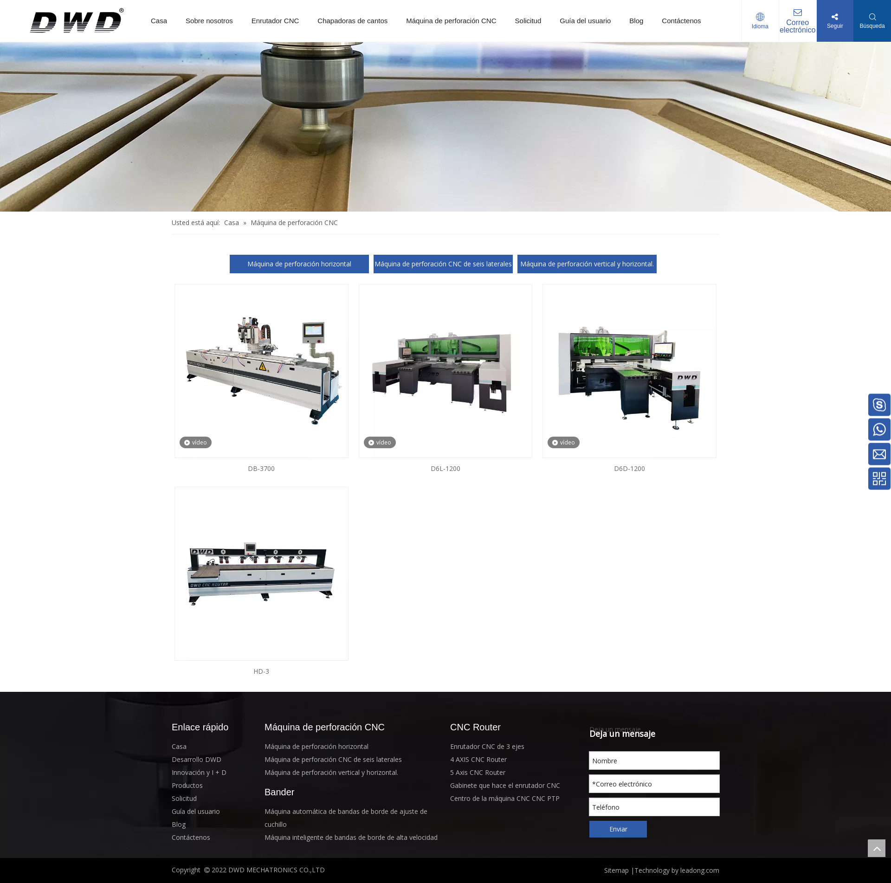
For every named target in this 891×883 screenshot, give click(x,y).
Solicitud (528, 21)
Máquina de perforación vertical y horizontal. (587, 263)
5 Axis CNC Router (477, 772)
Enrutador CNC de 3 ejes (487, 746)
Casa (159, 21)
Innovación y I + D (199, 772)
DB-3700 (261, 468)
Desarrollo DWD (196, 759)
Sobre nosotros (209, 21)
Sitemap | (619, 870)
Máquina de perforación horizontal (299, 263)
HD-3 (261, 671)
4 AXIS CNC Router (478, 759)
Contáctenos (681, 21)
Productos (187, 785)
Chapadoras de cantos (352, 21)
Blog (636, 21)
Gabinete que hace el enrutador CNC (505, 785)
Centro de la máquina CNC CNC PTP (505, 798)
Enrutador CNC (275, 21)
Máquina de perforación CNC (451, 21)
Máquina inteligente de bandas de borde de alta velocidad (351, 837)
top (876, 848)
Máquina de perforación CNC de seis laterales (443, 263)
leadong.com (698, 870)
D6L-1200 (445, 468)
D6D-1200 (629, 468)
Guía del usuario (585, 21)
